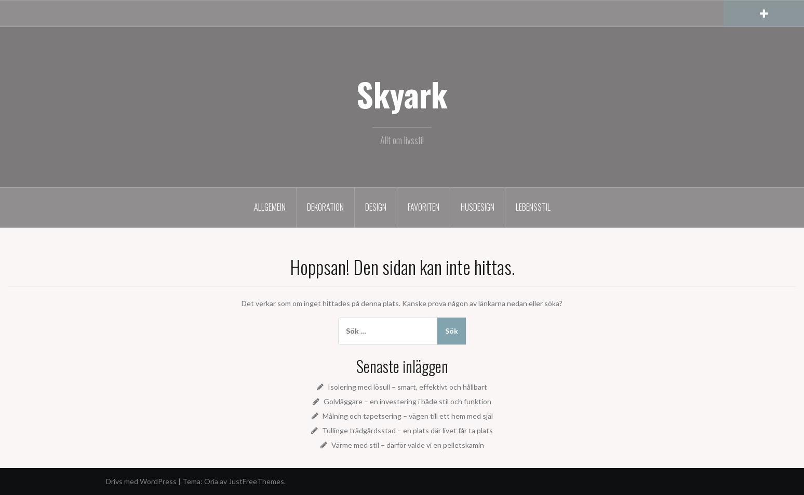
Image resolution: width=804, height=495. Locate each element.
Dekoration (325, 207)
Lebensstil (533, 207)
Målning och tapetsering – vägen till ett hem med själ (408, 415)
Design (375, 207)
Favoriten (423, 207)
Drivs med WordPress (141, 481)
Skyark (402, 94)
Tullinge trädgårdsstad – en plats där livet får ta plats (407, 430)
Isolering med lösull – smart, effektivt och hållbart (407, 386)
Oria (211, 481)
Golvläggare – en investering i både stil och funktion (407, 401)
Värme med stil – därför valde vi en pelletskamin (407, 445)
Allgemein (270, 207)
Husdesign (477, 207)
